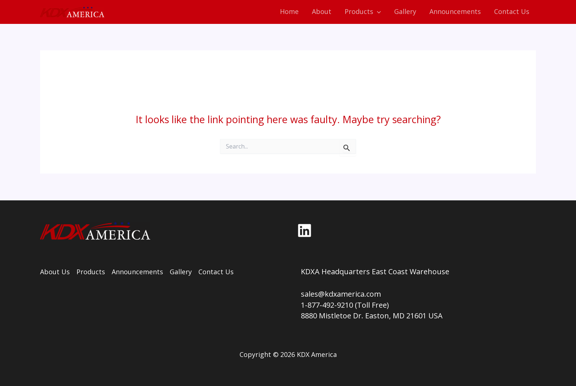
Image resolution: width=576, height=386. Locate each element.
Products (90, 271)
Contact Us (216, 271)
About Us (55, 271)
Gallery (181, 271)
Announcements (137, 271)
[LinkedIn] (304, 230)
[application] (377, 11)
